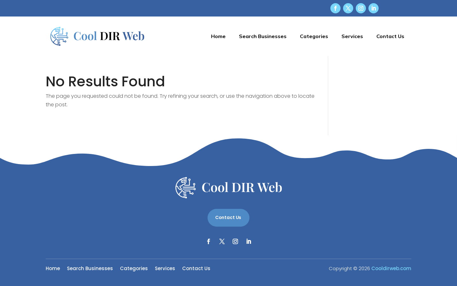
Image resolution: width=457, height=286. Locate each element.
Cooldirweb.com (391, 268)
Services (352, 36)
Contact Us (390, 36)
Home (218, 36)
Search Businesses (263, 36)
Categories (314, 36)
